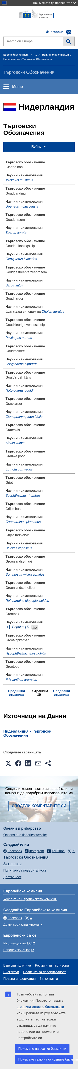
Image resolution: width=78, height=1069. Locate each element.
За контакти (12, 864)
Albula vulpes (15, 443)
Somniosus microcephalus (25, 574)
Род (34, 627)
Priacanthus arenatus (21, 679)
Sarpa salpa (14, 285)
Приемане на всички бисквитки (42, 1048)
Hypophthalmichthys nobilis (26, 653)
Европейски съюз (16, 950)
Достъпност (12, 877)
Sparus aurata (16, 232)
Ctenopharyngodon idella (24, 416)
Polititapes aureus (19, 338)
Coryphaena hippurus (21, 364)
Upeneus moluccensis (22, 206)
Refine (36, 146)
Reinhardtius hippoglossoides (27, 600)
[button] (8, 763)
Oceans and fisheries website (25, 835)
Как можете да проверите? (54, 3)
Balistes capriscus (19, 548)
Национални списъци (55, 54)
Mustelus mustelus (19, 180)
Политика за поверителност (24, 870)
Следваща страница (61, 692)
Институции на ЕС (17, 943)
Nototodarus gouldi (19, 390)
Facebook (12, 918)
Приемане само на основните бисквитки (45, 1059)
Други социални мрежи (21, 924)
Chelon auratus (53, 311)
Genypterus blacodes (21, 259)
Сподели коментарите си (39, 806)
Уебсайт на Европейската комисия (30, 899)
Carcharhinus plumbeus (23, 522)
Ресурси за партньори (52, 965)
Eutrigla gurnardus (19, 469)
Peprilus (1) (20, 627)
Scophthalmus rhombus (23, 495)
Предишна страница (16, 692)
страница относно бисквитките (40, 1006)
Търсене (68, 41)
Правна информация (19, 978)
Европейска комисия (16, 54)
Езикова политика (17, 965)
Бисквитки (11, 972)
